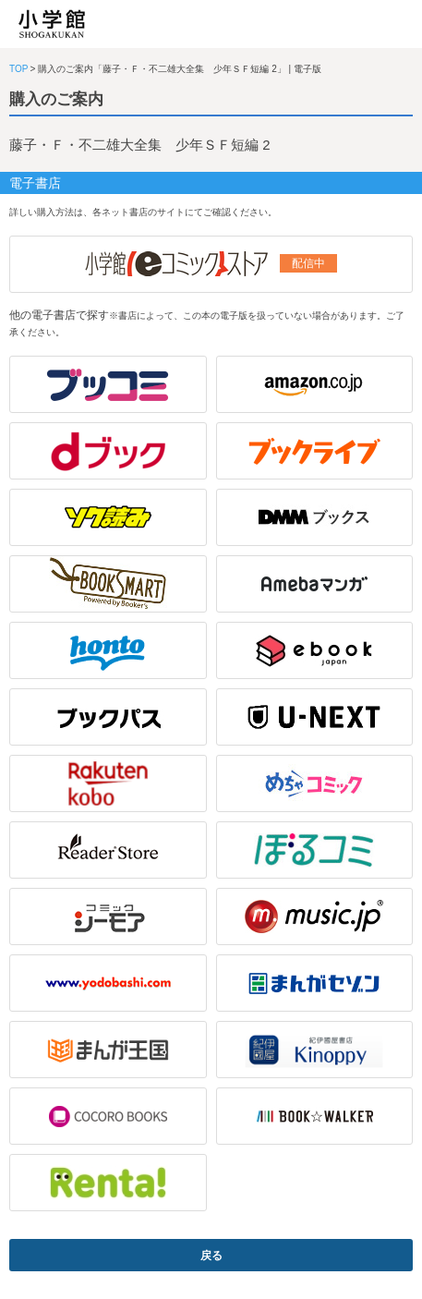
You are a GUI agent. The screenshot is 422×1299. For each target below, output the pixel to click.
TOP (18, 69)
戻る (211, 1255)
